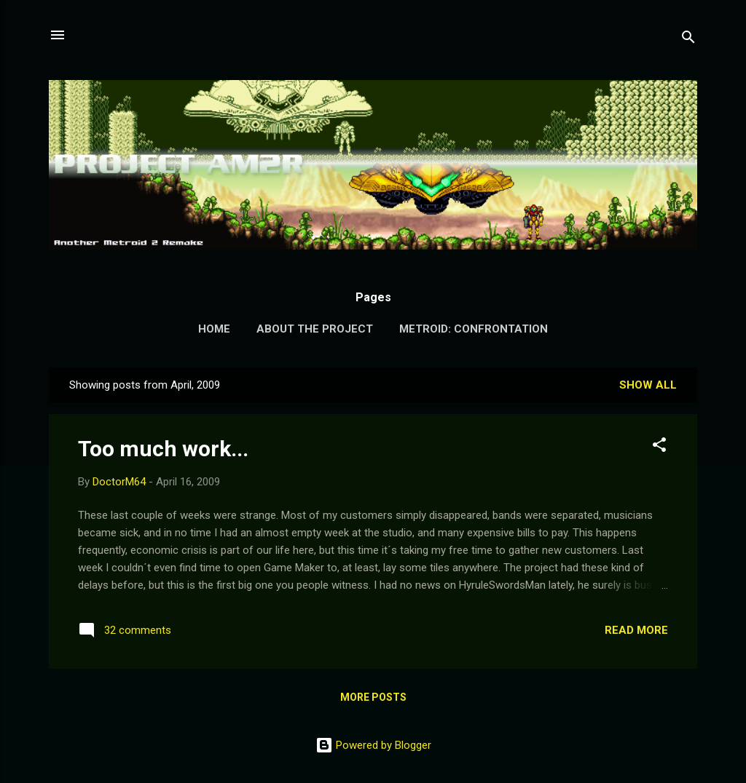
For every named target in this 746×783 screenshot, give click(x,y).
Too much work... (163, 448)
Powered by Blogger (373, 745)
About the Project (314, 328)
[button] (659, 447)
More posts (373, 697)
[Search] (688, 39)
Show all (648, 385)
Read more (636, 630)
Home (214, 328)
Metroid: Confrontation (473, 328)
